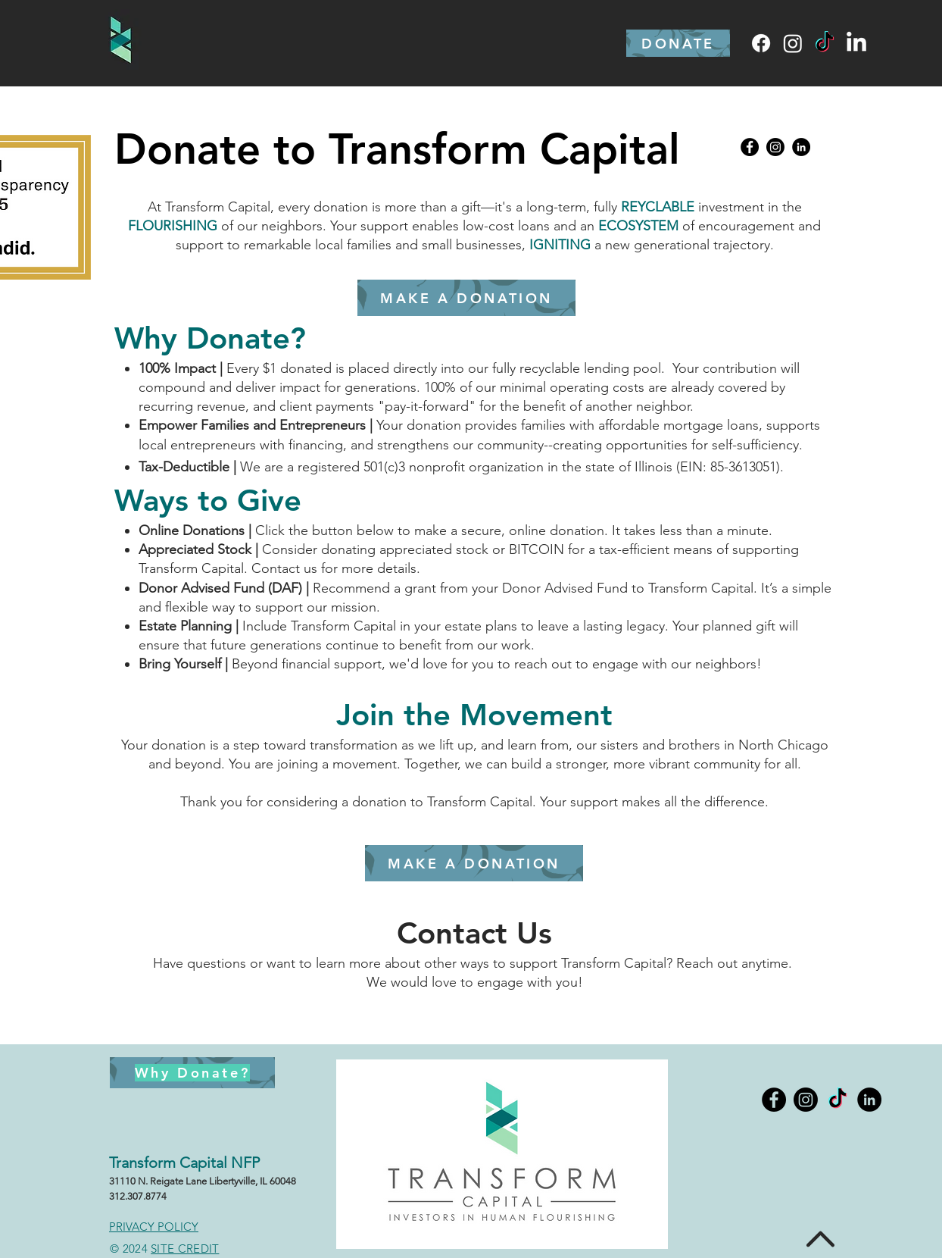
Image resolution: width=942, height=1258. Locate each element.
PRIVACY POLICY (153, 1226)
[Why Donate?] (192, 1072)
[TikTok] (825, 43)
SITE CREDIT (185, 1248)
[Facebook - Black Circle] (750, 147)
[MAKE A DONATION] (474, 863)
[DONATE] (678, 43)
